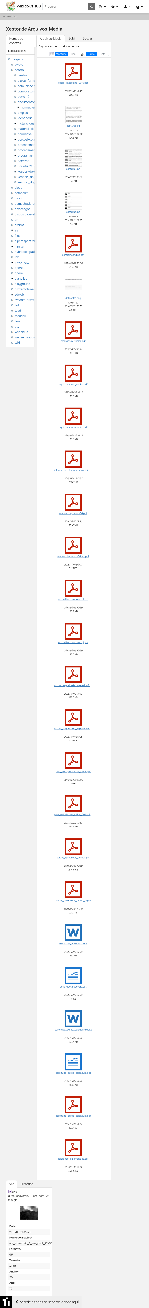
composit (21, 192)
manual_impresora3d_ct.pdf (73, 555)
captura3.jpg (73, 211)
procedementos (29, 144)
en (16, 219)
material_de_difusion (32, 128)
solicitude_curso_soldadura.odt (73, 1072)
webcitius (21, 331)
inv (17, 256)
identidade (25, 117)
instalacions (26, 123)
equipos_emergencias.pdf (73, 383)
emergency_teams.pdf (73, 340)
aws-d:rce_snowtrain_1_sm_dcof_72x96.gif (28, 1195)
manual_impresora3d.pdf (73, 512)
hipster (19, 245)
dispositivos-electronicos (32, 213)
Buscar (87, 38)
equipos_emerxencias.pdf (73, 426)
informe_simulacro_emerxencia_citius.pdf (77, 469)
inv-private (22, 262)
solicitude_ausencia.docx (73, 943)
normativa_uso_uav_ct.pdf (73, 598)
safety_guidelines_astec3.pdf (73, 856)
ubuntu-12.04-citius (31, 165)
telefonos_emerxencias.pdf (73, 1158)
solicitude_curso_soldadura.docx (73, 1029)
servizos (23, 160)
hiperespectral (25, 240)
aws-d (19, 64)
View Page (11, 16)
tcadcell (20, 315)
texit (18, 320)
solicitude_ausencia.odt (73, 986)
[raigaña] (18, 58)
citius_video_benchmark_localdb (30, 1302)
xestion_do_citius (30, 181)
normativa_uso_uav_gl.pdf (73, 641)
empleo (23, 112)
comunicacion (27, 85)
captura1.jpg (73, 125)
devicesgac (22, 208)
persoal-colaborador (32, 139)
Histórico (27, 1183)
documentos (26, 101)
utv (17, 326)
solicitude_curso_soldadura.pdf (73, 1115)
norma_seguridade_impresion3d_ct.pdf (76, 727)
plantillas (21, 278)
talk (17, 304)
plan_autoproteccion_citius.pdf (73, 771)
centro (19, 69)
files (17, 235)
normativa (27, 106)
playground (22, 283)
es (16, 229)
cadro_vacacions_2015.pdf (73, 82)
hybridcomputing (26, 251)
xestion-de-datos (30, 171)
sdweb (19, 294)
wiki (17, 342)
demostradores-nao (28, 203)
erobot (19, 224)
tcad (18, 310)
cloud (18, 187)
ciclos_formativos (30, 80)
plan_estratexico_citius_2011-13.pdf (74, 813)
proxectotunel (24, 288)
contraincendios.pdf (73, 254)
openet (20, 267)
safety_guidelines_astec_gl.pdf (73, 900)
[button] (103, 6)
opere (19, 272)
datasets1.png (73, 297)
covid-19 (23, 96)
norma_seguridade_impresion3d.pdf (74, 684)
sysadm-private (25, 299)
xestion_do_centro (31, 176)
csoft (18, 197)
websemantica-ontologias (33, 336)
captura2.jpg (73, 168)
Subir (72, 38)
